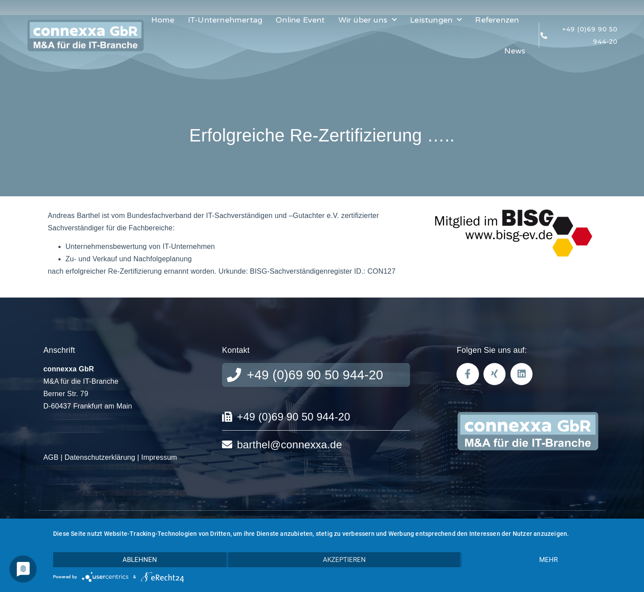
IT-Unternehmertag (225, 20)
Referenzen (497, 20)
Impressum (159, 457)
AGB (50, 457)
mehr (548, 560)
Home (163, 20)
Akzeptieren (344, 560)
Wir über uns (367, 20)
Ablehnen (140, 560)
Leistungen (436, 20)
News (514, 51)
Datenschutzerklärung (100, 457)
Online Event (300, 20)
